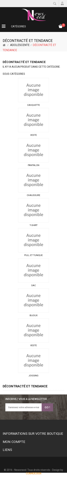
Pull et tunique (33, 255)
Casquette (33, 105)
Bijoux (34, 315)
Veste (33, 135)
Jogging (33, 375)
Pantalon (33, 165)
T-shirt (34, 225)
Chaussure (33, 195)
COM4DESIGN (33, 473)
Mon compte (14, 442)
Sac (33, 285)
